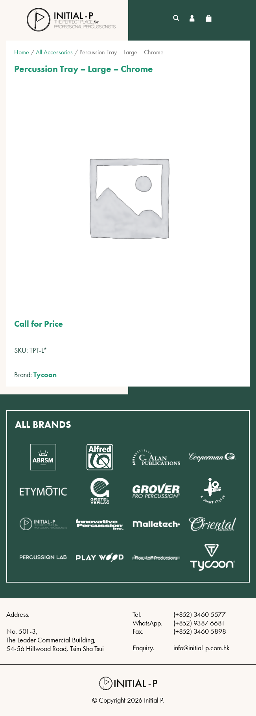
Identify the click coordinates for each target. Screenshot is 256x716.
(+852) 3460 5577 (199, 614)
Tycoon (45, 374)
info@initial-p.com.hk (201, 647)
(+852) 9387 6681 (199, 622)
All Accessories (54, 52)
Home (21, 52)
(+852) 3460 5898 (199, 631)
